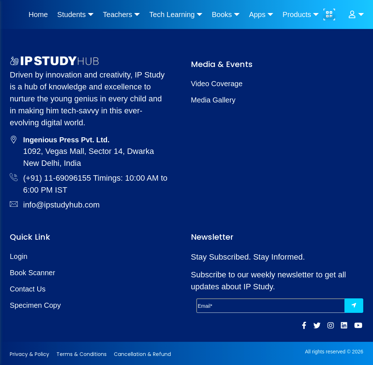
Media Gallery (213, 100)
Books (222, 14)
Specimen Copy (35, 305)
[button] (355, 14)
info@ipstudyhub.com (61, 204)
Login (18, 256)
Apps (257, 14)
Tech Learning (172, 14)
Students (71, 14)
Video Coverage (217, 84)
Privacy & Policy (29, 354)
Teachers (117, 14)
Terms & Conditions (81, 354)
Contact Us (28, 289)
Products (297, 14)
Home (38, 14)
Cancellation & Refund (142, 354)
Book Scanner (32, 273)
